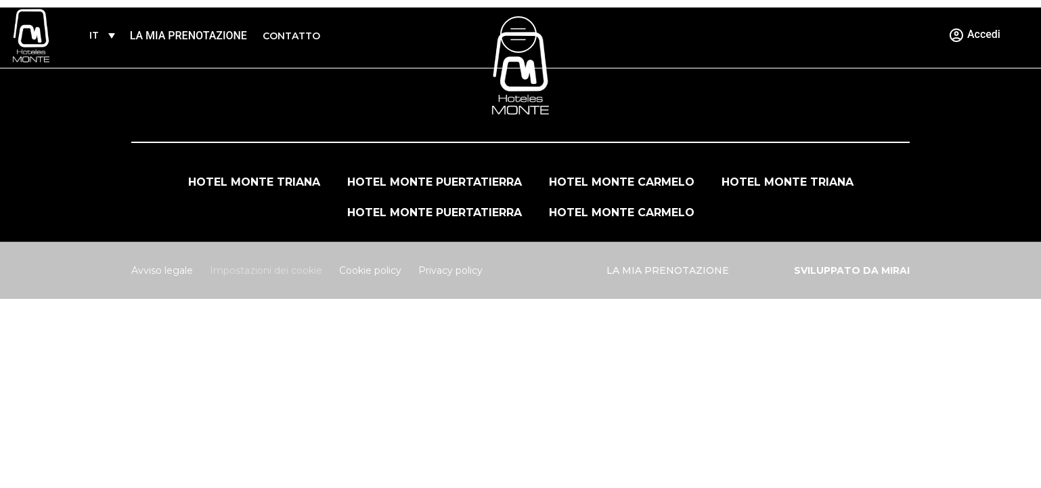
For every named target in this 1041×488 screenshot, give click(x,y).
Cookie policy (370, 270)
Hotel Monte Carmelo (621, 182)
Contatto (291, 36)
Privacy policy (450, 270)
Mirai (895, 270)
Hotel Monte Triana (254, 182)
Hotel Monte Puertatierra (434, 182)
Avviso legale (162, 270)
